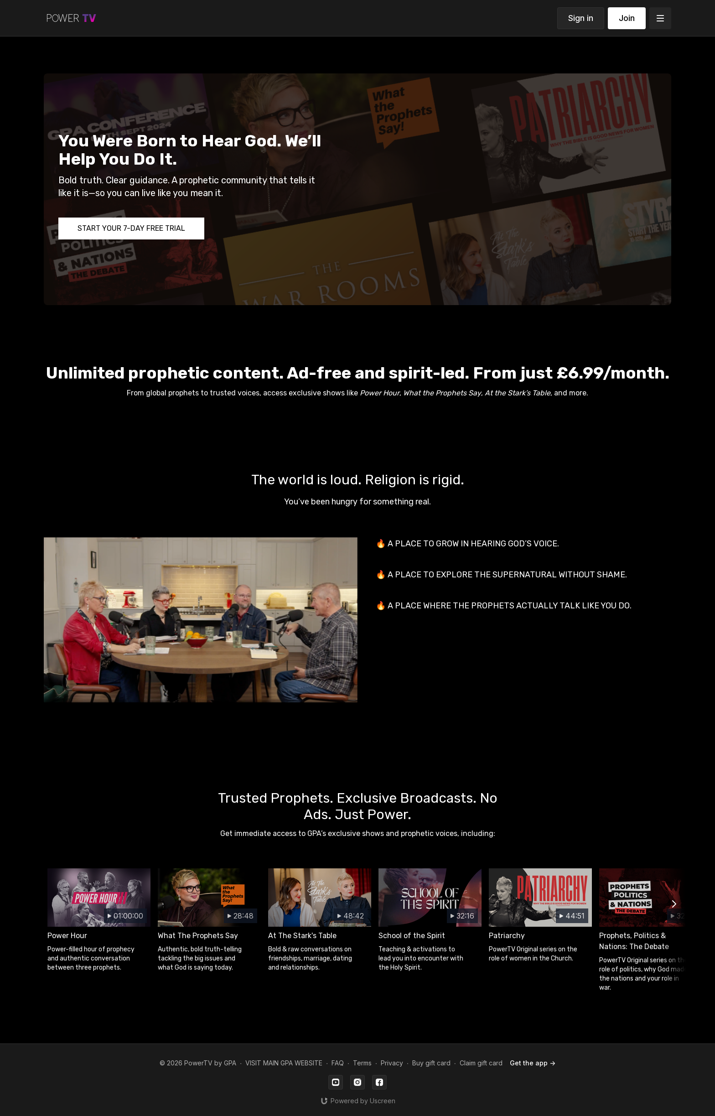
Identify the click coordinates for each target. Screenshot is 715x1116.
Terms (362, 1063)
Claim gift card (481, 1063)
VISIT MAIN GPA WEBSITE (283, 1063)
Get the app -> (532, 1063)
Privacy (392, 1063)
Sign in (580, 18)
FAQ (338, 1063)
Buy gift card (431, 1063)
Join (627, 18)
